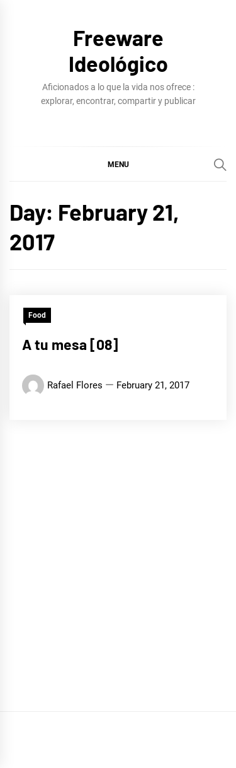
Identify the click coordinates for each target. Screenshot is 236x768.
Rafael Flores (75, 385)
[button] (118, 164)
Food (37, 315)
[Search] (220, 164)
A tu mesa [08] (70, 344)
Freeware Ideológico (118, 50)
